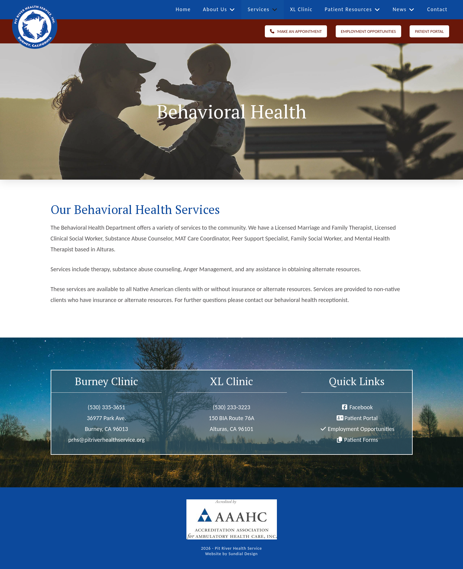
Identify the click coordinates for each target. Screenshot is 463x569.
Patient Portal (361, 418)
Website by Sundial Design (231, 553)
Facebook (361, 407)
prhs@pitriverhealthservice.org (106, 439)
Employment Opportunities (361, 428)
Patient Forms (361, 439)
